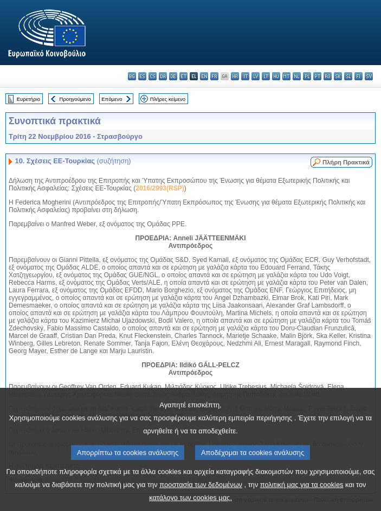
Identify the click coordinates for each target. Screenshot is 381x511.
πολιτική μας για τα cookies (302, 493)
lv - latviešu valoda (255, 76)
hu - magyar (276, 76)
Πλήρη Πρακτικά (346, 162)
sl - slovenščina (348, 76)
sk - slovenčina (338, 76)
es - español (142, 76)
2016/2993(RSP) (159, 188)
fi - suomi (358, 76)
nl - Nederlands (297, 76)
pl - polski (307, 76)
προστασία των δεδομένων (200, 493)
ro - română (328, 76)
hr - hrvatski (235, 76)
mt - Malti (286, 76)
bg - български (132, 76)
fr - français (214, 76)
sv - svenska (369, 76)
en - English (204, 76)
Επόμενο (111, 99)
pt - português (317, 76)
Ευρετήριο (28, 99)
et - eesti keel (183, 76)
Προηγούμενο (75, 99)
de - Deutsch (173, 76)
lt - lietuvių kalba (266, 76)
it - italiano (245, 76)
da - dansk (163, 76)
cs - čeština (152, 76)
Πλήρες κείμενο (167, 99)
